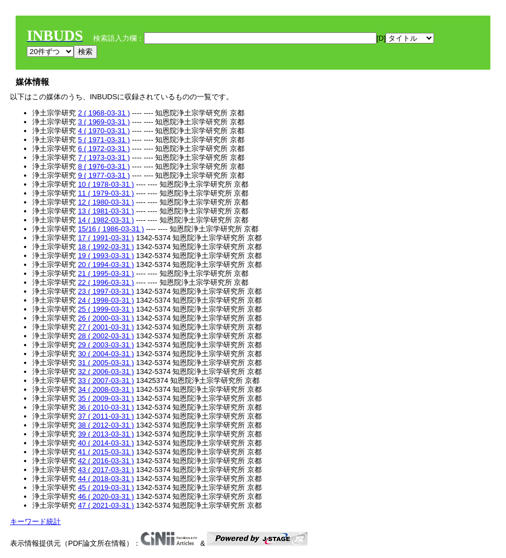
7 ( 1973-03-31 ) (104, 157)
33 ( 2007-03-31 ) (106, 380)
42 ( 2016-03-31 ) (106, 461)
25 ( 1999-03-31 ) (106, 309)
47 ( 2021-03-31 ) (106, 505)
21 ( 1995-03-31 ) (106, 273)
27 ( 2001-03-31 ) (106, 327)
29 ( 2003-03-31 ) (106, 345)
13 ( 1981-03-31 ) (106, 211)
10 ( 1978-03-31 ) (106, 184)
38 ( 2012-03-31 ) (106, 425)
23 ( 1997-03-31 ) (106, 291)
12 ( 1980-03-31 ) (106, 202)
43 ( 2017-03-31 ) (106, 469)
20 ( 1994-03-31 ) (106, 264)
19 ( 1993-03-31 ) (106, 255)
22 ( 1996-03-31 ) (106, 282)
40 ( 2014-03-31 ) (106, 443)
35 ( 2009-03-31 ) (106, 398)
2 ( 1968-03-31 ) (104, 113)
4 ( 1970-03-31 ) (104, 131)
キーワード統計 (35, 521)
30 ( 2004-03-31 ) (106, 354)
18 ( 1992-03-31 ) (106, 246)
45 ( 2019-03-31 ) (106, 487)
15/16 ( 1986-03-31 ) (111, 229)
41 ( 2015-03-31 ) (106, 452)
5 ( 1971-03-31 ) (104, 139)
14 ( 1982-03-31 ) (106, 220)
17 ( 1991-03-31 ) (106, 238)
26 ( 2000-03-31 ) (106, 318)
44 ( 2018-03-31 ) (106, 478)
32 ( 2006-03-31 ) (106, 371)
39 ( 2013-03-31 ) (106, 434)
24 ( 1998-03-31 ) (106, 300)
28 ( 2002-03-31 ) (106, 336)
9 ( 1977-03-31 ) (104, 175)
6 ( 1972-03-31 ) (104, 148)
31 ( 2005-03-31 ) (106, 362)
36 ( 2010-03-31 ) (106, 407)
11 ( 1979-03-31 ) (106, 193)
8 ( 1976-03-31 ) (104, 166)
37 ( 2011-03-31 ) (106, 416)
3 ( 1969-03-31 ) (104, 122)
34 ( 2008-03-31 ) (106, 389)
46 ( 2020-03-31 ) (106, 496)
